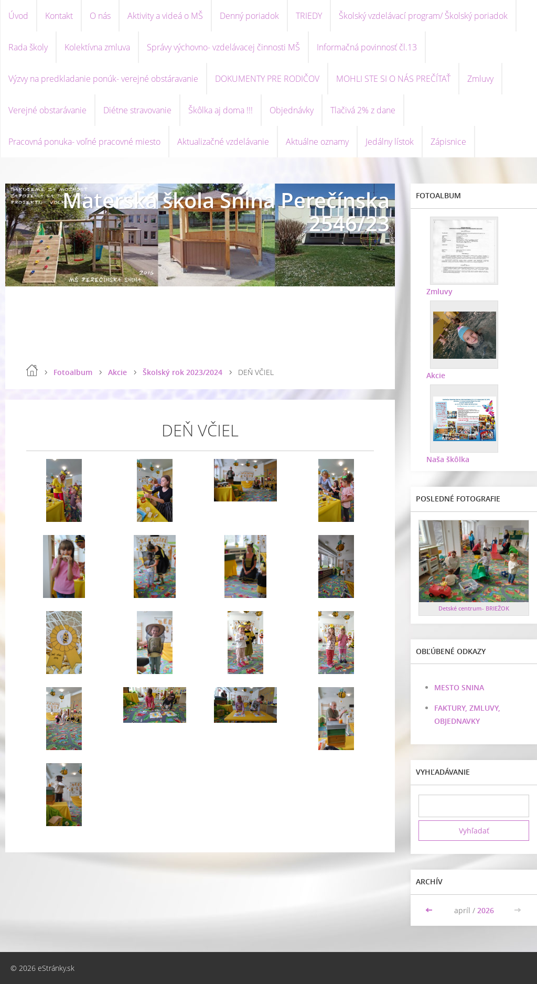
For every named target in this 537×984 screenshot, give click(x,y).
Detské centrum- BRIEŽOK (473, 608)
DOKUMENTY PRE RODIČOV (267, 78)
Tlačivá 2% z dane (362, 110)
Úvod (18, 16)
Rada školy (28, 47)
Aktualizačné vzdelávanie (223, 141)
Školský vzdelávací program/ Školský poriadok (423, 16)
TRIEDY (309, 16)
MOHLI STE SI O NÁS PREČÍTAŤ (393, 78)
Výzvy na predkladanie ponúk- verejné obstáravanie (103, 78)
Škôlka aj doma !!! (220, 110)
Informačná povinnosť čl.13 (367, 47)
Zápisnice (448, 141)
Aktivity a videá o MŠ (165, 16)
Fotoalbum (72, 372)
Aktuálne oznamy (317, 141)
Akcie (117, 372)
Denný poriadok (249, 16)
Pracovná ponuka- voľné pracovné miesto (84, 141)
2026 (485, 910)
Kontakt (59, 16)
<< (430, 910)
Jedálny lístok (390, 141)
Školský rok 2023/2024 (182, 372)
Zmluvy (480, 78)
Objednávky (292, 110)
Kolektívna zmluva (97, 47)
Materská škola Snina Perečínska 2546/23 (226, 212)
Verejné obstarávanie (47, 110)
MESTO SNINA (459, 687)
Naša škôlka (447, 459)
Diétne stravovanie (137, 110)
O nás (100, 16)
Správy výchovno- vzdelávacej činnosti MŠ (223, 47)
